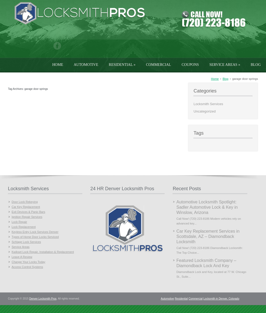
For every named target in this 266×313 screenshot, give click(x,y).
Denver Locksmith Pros (42, 298)
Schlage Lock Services (26, 241)
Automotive (86, 65)
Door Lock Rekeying (25, 201)
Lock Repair (19, 221)
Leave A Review (22, 256)
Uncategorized (204, 111)
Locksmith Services (208, 104)
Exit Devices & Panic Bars (28, 211)
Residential (122, 65)
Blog (256, 65)
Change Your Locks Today (28, 261)
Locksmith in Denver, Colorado (221, 298)
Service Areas (225, 65)
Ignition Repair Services (27, 216)
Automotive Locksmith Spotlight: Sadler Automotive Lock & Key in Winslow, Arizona (207, 207)
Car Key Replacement (26, 206)
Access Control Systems (27, 266)
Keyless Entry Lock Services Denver (35, 231)
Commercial (158, 65)
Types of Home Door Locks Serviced (35, 236)
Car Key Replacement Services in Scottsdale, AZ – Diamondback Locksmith (207, 236)
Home (57, 65)
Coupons (190, 65)
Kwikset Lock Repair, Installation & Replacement (43, 251)
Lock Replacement (24, 226)
